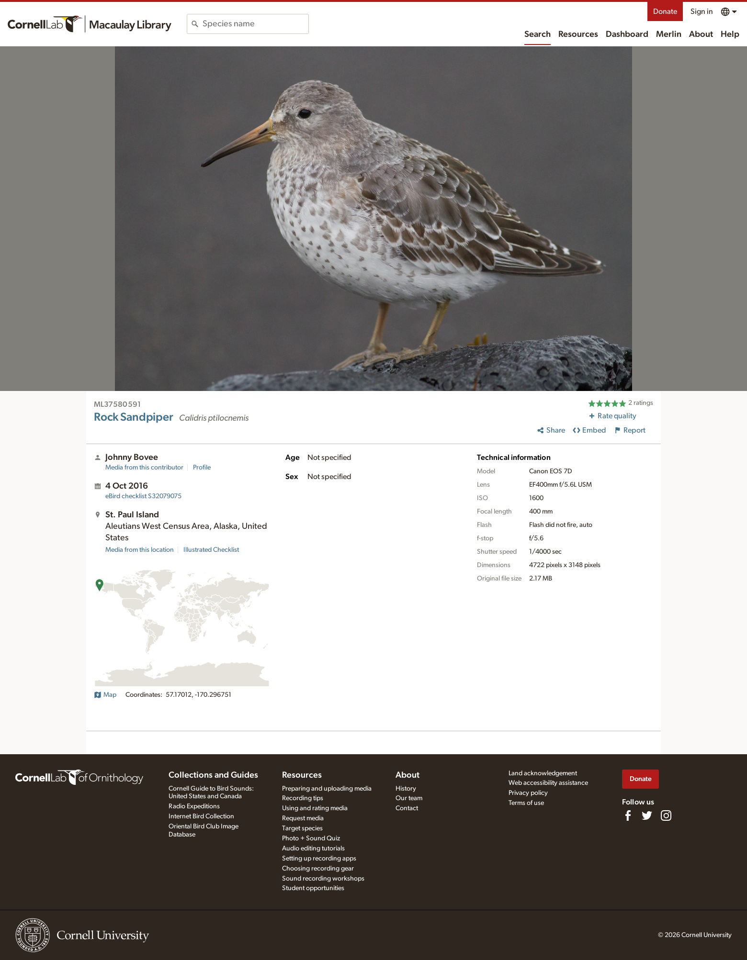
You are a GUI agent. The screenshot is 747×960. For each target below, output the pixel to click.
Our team (409, 798)
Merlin (668, 34)
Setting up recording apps (319, 858)
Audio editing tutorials (313, 848)
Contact (407, 808)
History (406, 788)
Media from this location (139, 550)
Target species (302, 828)
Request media (303, 818)
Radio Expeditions (194, 806)
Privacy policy (528, 793)
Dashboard (627, 34)
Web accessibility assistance (548, 783)
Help (730, 34)
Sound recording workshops (323, 878)
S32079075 (143, 496)
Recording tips (302, 798)
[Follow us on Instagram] (666, 815)
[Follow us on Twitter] (647, 815)
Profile (202, 467)
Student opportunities (313, 888)
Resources (578, 34)
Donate (665, 11)
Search (537, 34)
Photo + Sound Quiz (311, 838)
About (701, 34)
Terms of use (526, 803)
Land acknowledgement (543, 773)
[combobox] (255, 23)
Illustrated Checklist (211, 550)
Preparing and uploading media (327, 788)
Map (105, 695)
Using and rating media (315, 808)
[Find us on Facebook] (628, 815)
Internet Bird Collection (201, 816)
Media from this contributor (144, 467)
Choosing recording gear (318, 868)
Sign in (701, 11)
